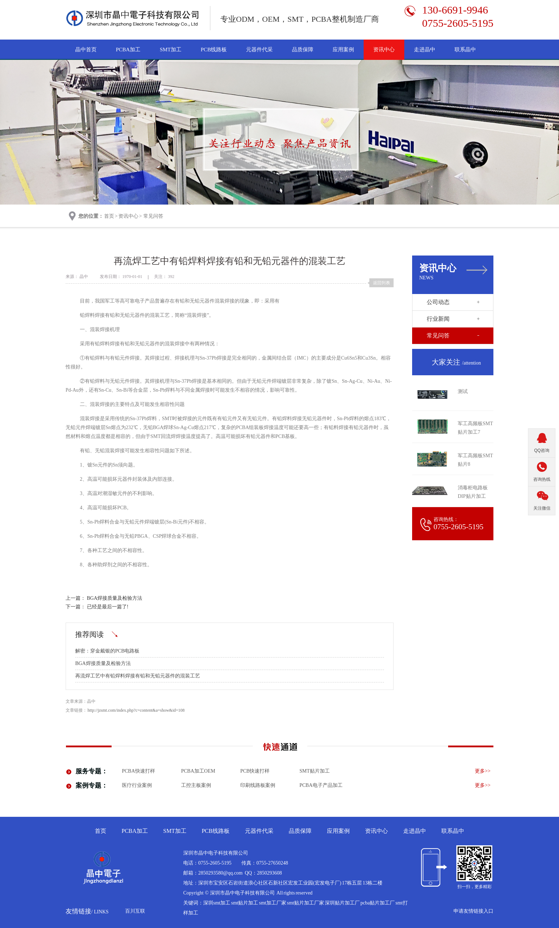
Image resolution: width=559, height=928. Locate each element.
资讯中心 (384, 49)
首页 (109, 216)
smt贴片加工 (314, 771)
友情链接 (87, 911)
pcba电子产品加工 (321, 785)
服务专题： (92, 771)
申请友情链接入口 (473, 911)
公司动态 (438, 302)
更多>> (483, 771)
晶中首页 (86, 49)
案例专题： (92, 785)
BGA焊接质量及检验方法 (115, 598)
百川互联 (135, 911)
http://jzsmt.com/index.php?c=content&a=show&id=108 (136, 710)
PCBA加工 (128, 49)
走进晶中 (424, 49)
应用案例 (343, 49)
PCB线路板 (214, 49)
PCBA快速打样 (138, 771)
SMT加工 (170, 49)
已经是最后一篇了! (108, 606)
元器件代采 (259, 49)
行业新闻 (438, 319)
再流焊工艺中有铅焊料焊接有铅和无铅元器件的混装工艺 (137, 676)
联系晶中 (465, 49)
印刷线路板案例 (257, 785)
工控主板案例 (196, 785)
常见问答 (153, 216)
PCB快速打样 (255, 771)
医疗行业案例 (137, 785)
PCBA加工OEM (198, 771)
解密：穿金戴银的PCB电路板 (107, 651)
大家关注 (456, 362)
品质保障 (302, 49)
